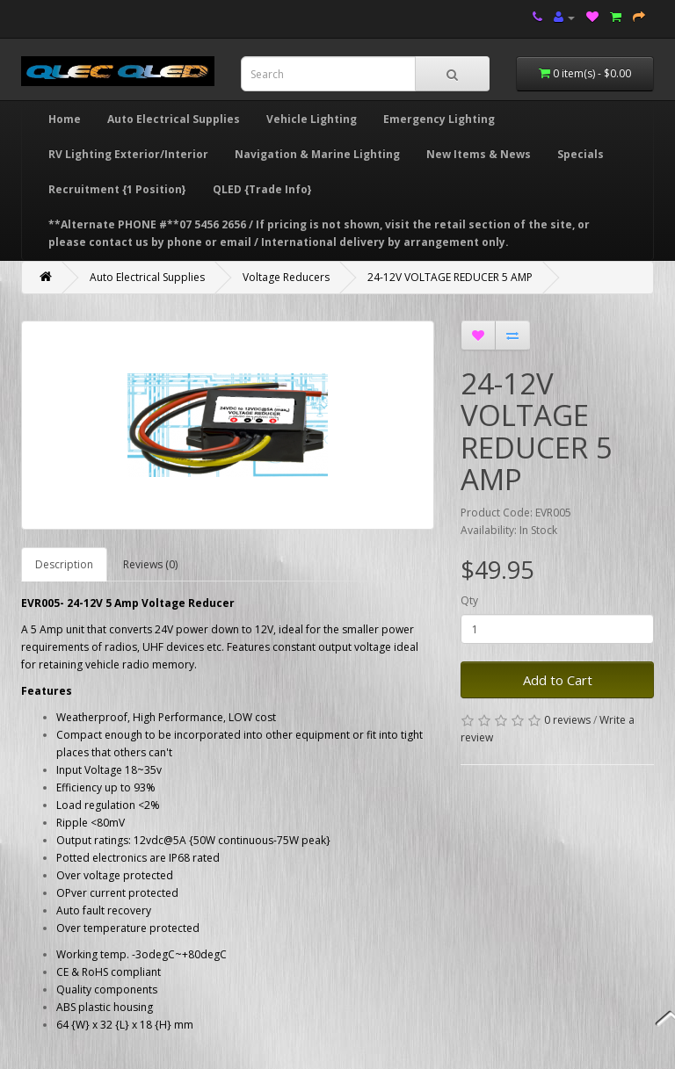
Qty (469, 600)
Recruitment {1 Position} (117, 189)
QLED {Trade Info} (262, 189)
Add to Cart (557, 680)
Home (64, 119)
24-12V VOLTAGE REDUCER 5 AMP (450, 277)
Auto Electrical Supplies (173, 119)
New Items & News (478, 154)
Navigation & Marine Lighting (317, 154)
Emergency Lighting (439, 119)
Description (64, 564)
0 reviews (567, 719)
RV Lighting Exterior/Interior (128, 154)
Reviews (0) (150, 564)
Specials (580, 154)
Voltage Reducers (286, 277)
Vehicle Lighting (311, 119)
